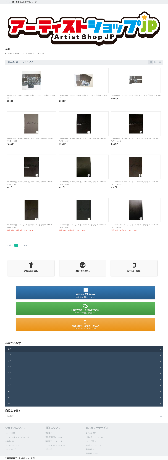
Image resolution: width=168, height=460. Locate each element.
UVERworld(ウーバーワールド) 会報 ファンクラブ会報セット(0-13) (83, 96)
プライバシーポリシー (13, 445)
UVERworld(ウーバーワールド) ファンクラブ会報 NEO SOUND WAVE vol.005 (134, 182)
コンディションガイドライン (56, 445)
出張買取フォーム (92, 453)
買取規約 (48, 449)
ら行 (9, 397)
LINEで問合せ (91, 441)
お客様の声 (9, 441)
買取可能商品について (53, 437)
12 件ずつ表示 (28, 62)
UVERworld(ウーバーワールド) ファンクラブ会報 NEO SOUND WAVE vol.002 (134, 139)
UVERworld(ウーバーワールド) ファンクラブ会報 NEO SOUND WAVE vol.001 (82, 139)
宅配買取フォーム (92, 449)
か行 (9, 355)
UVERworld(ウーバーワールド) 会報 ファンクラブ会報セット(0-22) (31, 96)
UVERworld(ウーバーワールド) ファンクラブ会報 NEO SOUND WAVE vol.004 (82, 182)
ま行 (9, 385)
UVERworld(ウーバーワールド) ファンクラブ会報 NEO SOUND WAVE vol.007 (82, 226)
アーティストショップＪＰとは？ (18, 437)
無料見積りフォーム (93, 445)
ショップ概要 (10, 433)
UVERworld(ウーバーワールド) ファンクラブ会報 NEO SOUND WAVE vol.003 (30, 182)
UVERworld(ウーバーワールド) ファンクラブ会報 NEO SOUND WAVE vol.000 (30, 139)
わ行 (9, 403)
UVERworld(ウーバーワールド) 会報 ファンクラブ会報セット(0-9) (136, 95)
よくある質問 (91, 433)
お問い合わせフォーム (94, 437)
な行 (9, 373)
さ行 (9, 361)
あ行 (9, 349)
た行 (9, 367)
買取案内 (48, 433)
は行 (9, 379)
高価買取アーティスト (53, 441)
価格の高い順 (13, 62)
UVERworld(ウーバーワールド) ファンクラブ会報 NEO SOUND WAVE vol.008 (134, 226)
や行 (9, 391)
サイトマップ (10, 449)
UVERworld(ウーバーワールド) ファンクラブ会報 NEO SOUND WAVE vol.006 (30, 226)
